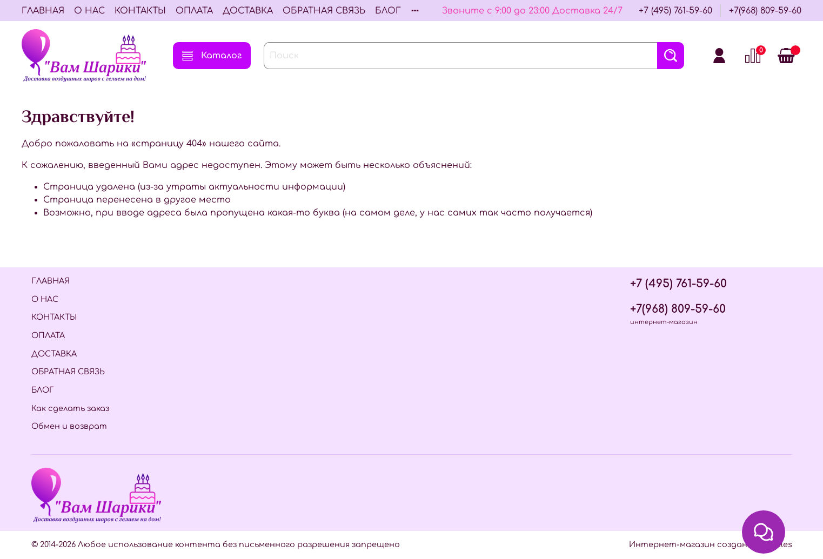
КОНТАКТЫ (140, 11)
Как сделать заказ (70, 408)
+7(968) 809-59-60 (765, 11)
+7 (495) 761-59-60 (675, 11)
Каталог (212, 55)
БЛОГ (388, 11)
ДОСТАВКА (248, 11)
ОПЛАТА (194, 11)
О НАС (89, 11)
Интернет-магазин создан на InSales (710, 544)
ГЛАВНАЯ (43, 11)
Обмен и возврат (69, 426)
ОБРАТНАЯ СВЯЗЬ (324, 11)
